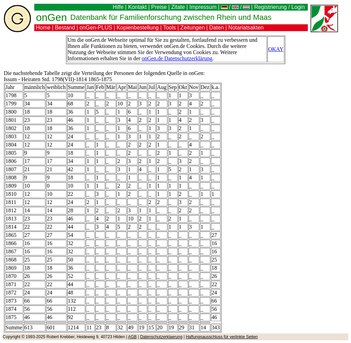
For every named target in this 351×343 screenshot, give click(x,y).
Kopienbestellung (138, 27)
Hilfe (118, 7)
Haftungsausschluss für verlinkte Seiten (222, 336)
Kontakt (137, 7)
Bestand (65, 27)
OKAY (275, 49)
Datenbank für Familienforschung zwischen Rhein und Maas (170, 17)
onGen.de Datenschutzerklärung (177, 58)
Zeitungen (192, 27)
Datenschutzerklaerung (161, 336)
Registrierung (270, 7)
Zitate (178, 7)
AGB (132, 336)
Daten (216, 27)
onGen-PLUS (96, 27)
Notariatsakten (246, 27)
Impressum (202, 7)
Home (43, 27)
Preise (159, 7)
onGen (51, 17)
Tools (169, 27)
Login (298, 7)
